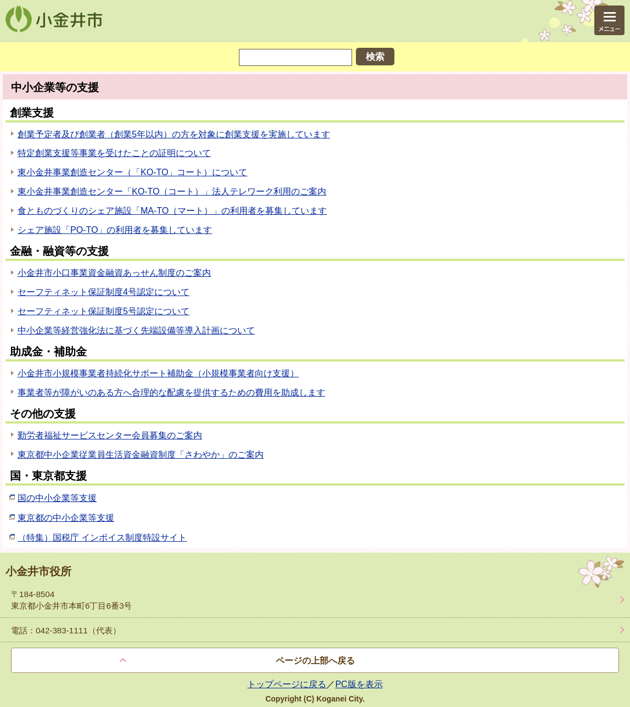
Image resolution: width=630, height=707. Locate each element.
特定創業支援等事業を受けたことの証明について (114, 153)
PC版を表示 (358, 684)
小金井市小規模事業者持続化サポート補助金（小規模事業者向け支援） (158, 373)
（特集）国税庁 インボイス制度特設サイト (102, 537)
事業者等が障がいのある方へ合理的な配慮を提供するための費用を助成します (171, 392)
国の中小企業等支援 (57, 498)
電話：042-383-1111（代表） (66, 630)
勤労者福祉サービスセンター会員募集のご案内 (110, 435)
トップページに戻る (286, 684)
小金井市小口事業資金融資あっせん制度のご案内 (114, 272)
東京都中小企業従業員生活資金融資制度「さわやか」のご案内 (141, 454)
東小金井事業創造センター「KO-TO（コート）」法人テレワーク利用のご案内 (172, 191)
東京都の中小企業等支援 (66, 517)
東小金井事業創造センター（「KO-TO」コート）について (132, 172)
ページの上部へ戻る (315, 660)
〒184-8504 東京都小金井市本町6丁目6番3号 (71, 599)
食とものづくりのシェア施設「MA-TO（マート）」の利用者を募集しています (172, 210)
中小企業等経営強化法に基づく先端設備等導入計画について (136, 330)
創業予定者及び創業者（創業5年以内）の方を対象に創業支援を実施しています (174, 134)
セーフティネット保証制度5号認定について (103, 311)
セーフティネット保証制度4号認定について (103, 292)
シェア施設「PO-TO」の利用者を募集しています (115, 230)
